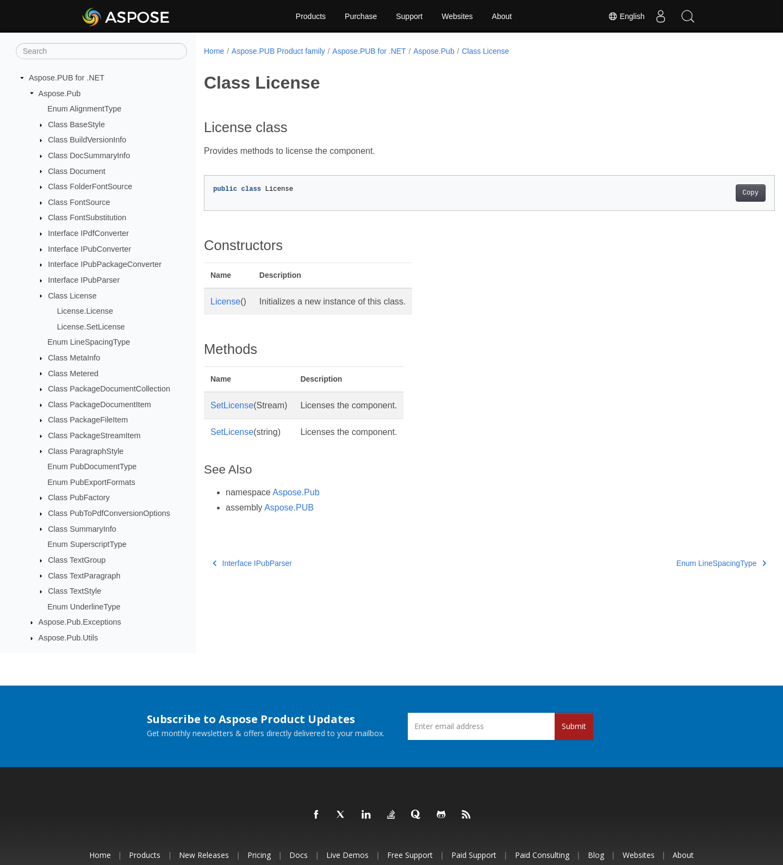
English (625, 16)
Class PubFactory (79, 497)
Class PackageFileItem (88, 419)
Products (311, 16)
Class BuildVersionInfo (87, 139)
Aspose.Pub (60, 93)
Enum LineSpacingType (88, 342)
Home (214, 51)
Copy (711, 193)
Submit (574, 726)
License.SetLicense (91, 326)
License (225, 301)
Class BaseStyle (76, 124)
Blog (596, 855)
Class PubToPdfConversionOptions (109, 513)
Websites (457, 16)
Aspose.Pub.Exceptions (80, 622)
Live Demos (347, 855)
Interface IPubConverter (89, 249)
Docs (298, 855)
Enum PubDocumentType (91, 466)
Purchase (361, 16)
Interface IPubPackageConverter (104, 264)
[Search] (101, 51)
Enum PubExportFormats (91, 482)
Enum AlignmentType (84, 108)
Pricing (259, 855)
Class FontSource (79, 202)
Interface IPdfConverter (88, 233)
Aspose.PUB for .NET (66, 77)
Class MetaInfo (74, 357)
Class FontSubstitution (87, 217)
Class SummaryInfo (82, 529)
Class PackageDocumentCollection (109, 388)
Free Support (410, 855)
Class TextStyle (74, 591)
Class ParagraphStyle (85, 451)
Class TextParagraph (84, 575)
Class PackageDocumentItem (99, 404)
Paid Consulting (542, 855)
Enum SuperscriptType (87, 544)
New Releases (204, 855)
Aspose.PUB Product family (278, 51)
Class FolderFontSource (90, 186)
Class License (72, 295)
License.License (85, 311)
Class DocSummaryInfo (89, 155)
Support (409, 16)
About (502, 16)
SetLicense (231, 405)
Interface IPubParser (84, 280)
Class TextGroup (76, 560)
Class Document (76, 171)
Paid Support (473, 855)
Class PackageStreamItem (94, 435)
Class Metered (73, 373)
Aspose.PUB (289, 507)
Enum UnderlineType (83, 606)
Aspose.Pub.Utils (68, 637)
